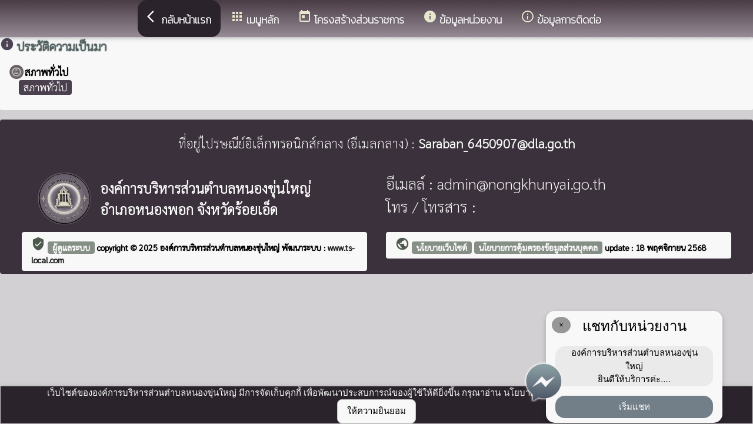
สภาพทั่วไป (45, 87)
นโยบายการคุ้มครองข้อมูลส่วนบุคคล (538, 247)
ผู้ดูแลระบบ (71, 247)
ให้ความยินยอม (376, 411)
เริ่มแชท (634, 407)
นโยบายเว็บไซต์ (442, 247)
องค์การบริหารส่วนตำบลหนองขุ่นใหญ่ (221, 247)
